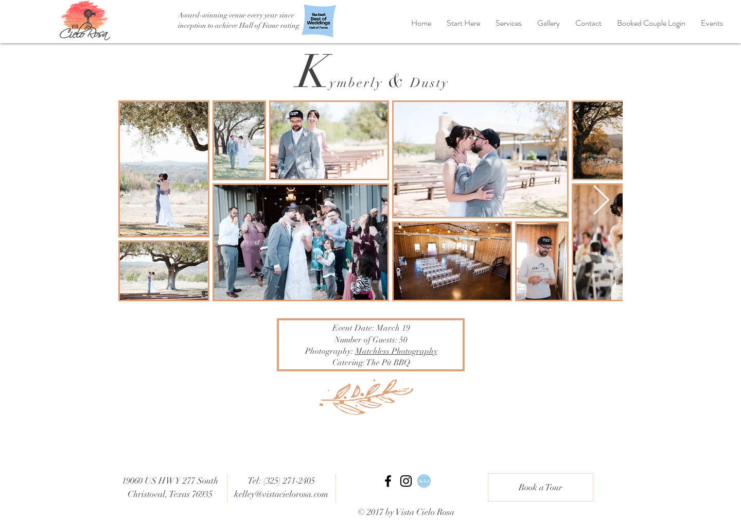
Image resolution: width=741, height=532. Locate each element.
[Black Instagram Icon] (406, 481)
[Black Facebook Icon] (388, 481)
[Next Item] (601, 201)
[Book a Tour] (540, 487)
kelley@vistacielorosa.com (281, 494)
